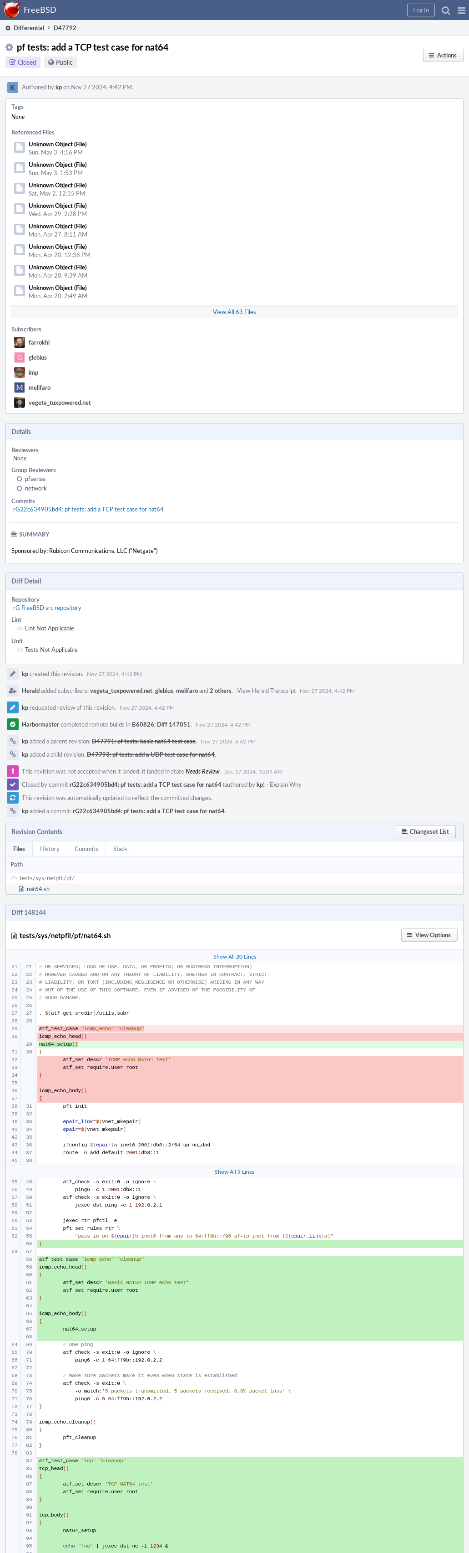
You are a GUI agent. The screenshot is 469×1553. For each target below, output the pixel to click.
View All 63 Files (234, 312)
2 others (221, 690)
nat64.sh (38, 889)
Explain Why (286, 784)
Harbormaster (40, 724)
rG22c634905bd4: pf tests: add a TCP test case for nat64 (88, 509)
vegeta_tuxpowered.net (60, 402)
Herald (31, 690)
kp (58, 87)
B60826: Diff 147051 (161, 724)
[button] (461, 10)
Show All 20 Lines (234, 956)
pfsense (35, 479)
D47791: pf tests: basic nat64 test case (144, 741)
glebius (38, 357)
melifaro (39, 387)
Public (64, 62)
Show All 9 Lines (234, 1171)
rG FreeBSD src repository (47, 608)
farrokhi (39, 342)
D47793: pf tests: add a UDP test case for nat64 (151, 754)
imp (33, 372)
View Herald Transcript (266, 690)
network (36, 488)
